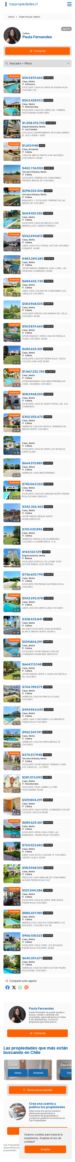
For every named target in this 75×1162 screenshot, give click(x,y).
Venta (17, 1073)
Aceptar (45, 1149)
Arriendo (38, 1073)
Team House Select (29, 16)
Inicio (11, 16)
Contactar (37, 51)
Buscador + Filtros (37, 63)
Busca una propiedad (37, 1090)
